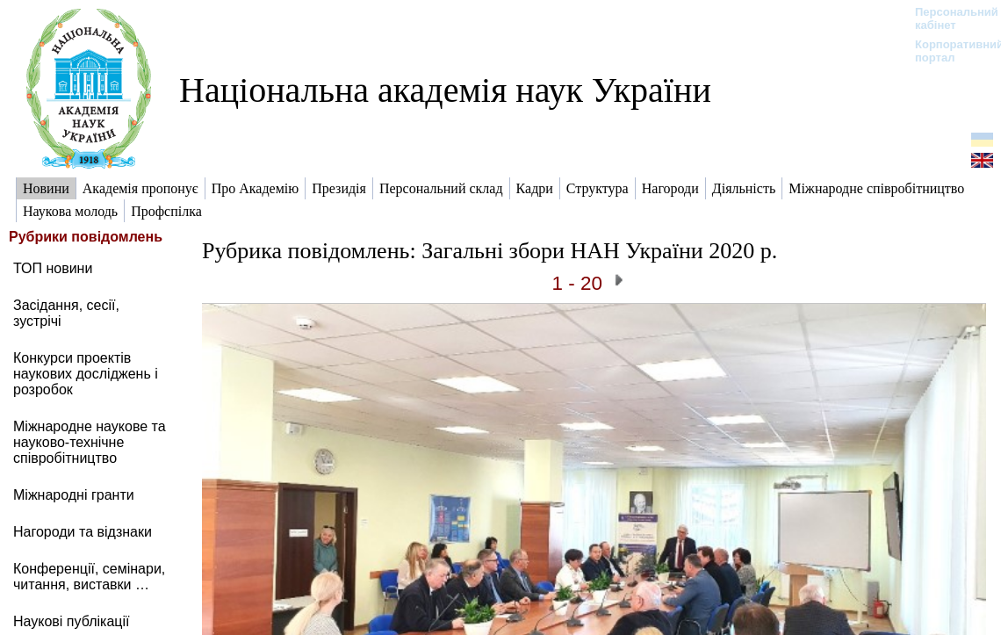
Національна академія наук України (445, 90)
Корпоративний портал (948, 51)
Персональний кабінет (948, 18)
